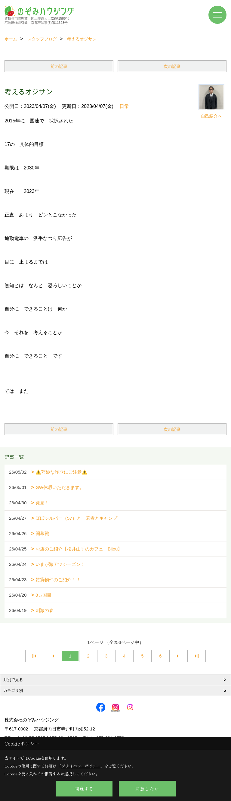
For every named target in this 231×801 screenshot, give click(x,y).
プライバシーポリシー (80, 766)
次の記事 (172, 66)
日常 (124, 106)
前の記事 (59, 66)
